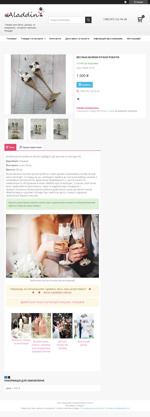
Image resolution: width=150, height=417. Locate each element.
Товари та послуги (32, 38)
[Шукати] (88, 20)
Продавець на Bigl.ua (75, 405)
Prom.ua (89, 403)
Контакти (55, 38)
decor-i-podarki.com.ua (58, 292)
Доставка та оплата (77, 38)
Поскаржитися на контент (92, 408)
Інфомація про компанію (108, 38)
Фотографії (133, 38)
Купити (86, 84)
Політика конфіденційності (118, 408)
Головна (11, 38)
